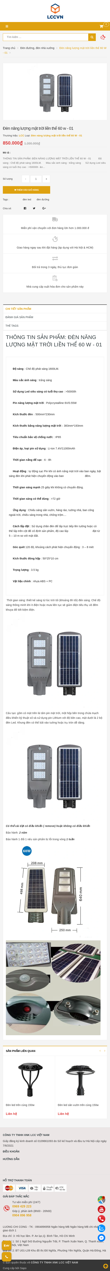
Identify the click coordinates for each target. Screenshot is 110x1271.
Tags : (6, 199)
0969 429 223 (21, 1206)
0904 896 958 (21, 1215)
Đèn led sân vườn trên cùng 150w (78, 1105)
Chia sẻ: (7, 208)
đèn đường (43, 199)
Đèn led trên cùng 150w (20, 1105)
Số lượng (7, 179)
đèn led (27, 199)
